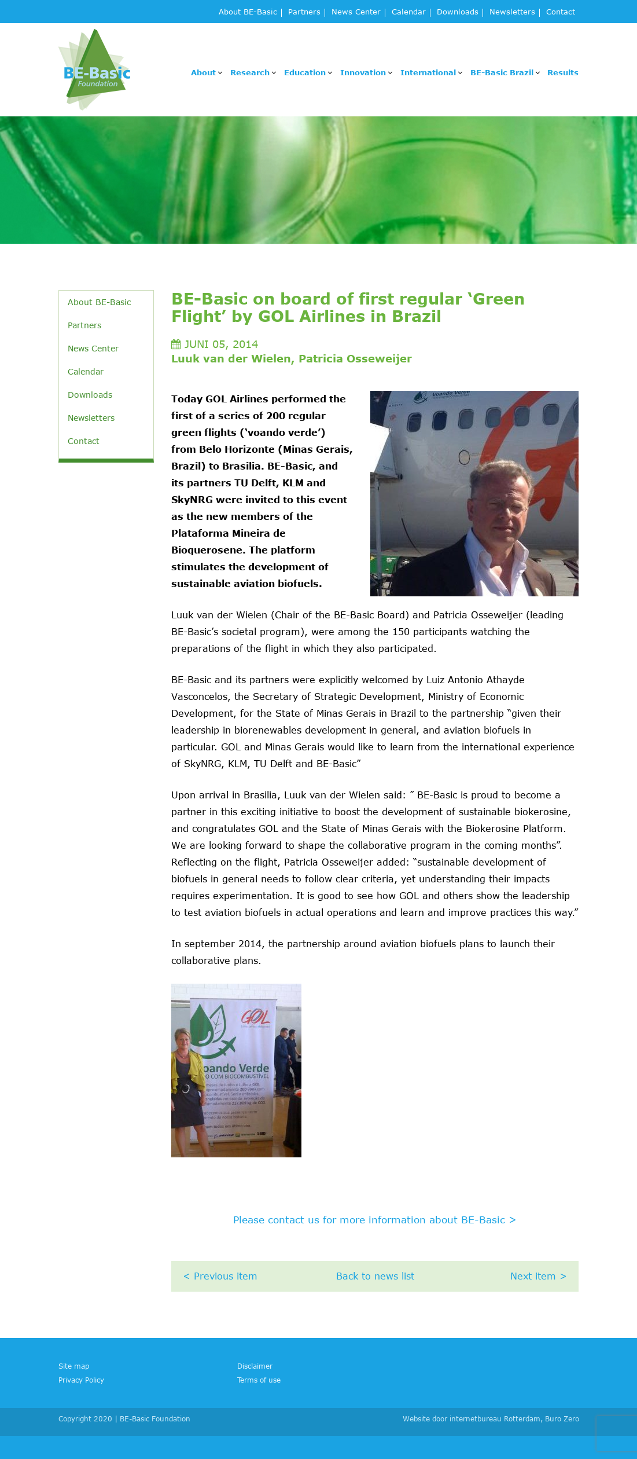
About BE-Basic (248, 12)
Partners (304, 12)
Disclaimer (255, 1366)
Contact (560, 12)
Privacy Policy (81, 1380)
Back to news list (375, 1276)
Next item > (538, 1276)
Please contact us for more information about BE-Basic (375, 1219)
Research (250, 72)
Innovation (363, 72)
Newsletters (512, 12)
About (203, 72)
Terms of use (259, 1380)
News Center (356, 12)
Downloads (457, 12)
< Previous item (220, 1276)
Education (305, 72)
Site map (73, 1366)
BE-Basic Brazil (501, 72)
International (428, 72)
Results (563, 72)
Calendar (409, 12)
